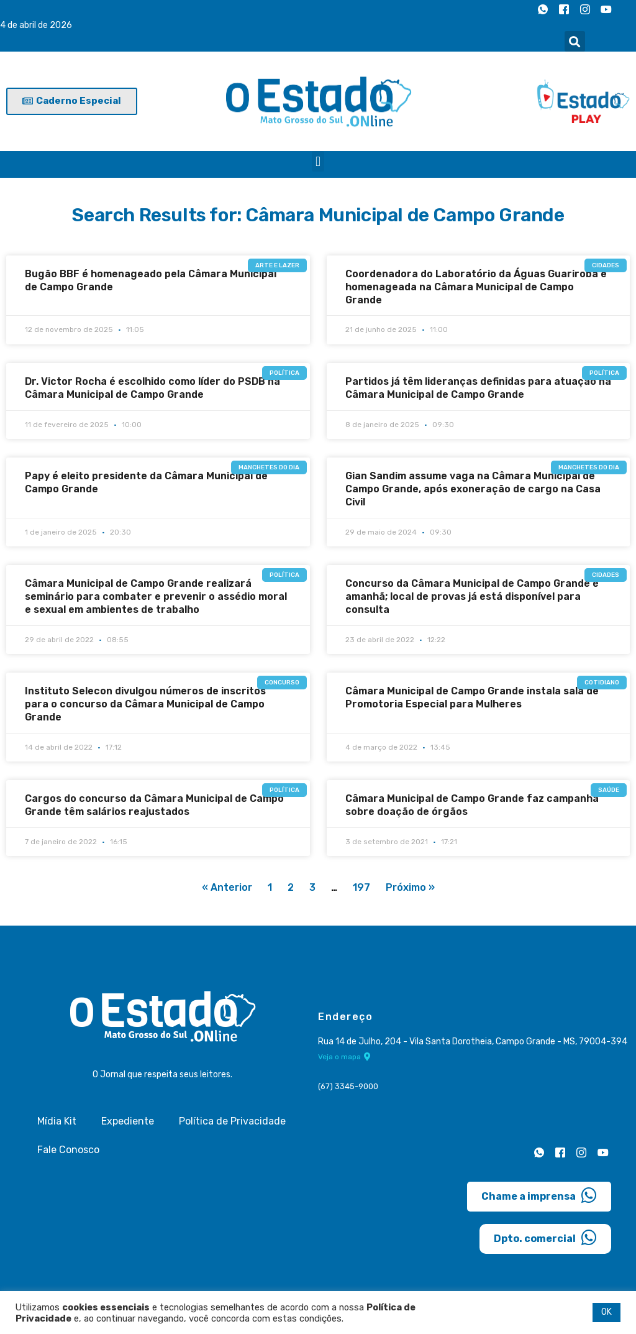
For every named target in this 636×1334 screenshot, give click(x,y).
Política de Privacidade (232, 1122)
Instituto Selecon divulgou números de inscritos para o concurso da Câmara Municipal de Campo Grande (145, 704)
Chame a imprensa (539, 1196)
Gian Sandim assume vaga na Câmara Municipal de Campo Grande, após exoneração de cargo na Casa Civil (473, 489)
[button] (575, 41)
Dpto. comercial (545, 1238)
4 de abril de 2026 (36, 26)
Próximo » (410, 888)
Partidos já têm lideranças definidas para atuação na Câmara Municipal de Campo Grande (478, 387)
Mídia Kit (56, 1122)
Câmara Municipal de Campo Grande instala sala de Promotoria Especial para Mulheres (472, 697)
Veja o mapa (344, 1058)
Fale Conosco (68, 1150)
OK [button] (606, 1312)
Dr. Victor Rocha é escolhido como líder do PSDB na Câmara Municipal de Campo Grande (152, 387)
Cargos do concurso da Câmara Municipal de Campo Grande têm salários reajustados (154, 805)
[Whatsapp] (543, 9)
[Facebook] (564, 9)
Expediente (127, 1122)
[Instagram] (585, 9)
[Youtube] (606, 9)
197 (361, 888)
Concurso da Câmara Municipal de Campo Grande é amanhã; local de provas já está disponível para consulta (472, 596)
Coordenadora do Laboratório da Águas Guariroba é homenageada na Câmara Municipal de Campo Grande (476, 287)
